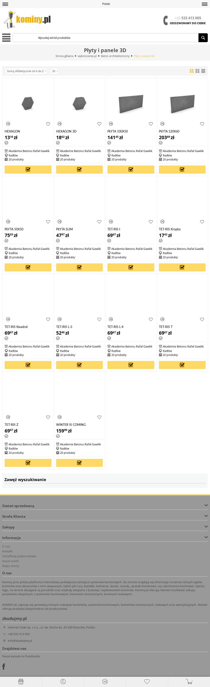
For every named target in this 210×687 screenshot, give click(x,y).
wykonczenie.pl (87, 56)
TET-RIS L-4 (115, 327)
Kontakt (7, 551)
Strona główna (64, 56)
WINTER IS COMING (71, 424)
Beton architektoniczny (115, 56)
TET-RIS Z (11, 424)
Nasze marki (10, 561)
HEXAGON (12, 131)
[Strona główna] (21, 682)
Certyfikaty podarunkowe (19, 556)
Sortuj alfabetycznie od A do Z (26, 71)
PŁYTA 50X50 (14, 229)
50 (55, 71)
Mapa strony (10, 566)
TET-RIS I (113, 229)
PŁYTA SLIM (64, 229)
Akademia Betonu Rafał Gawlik (29, 151)
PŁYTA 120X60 (169, 131)
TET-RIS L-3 (64, 327)
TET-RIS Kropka (169, 229)
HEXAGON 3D (66, 131)
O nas (6, 546)
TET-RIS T (165, 327)
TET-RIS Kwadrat (16, 327)
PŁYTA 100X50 (117, 131)
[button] (5, 4)
